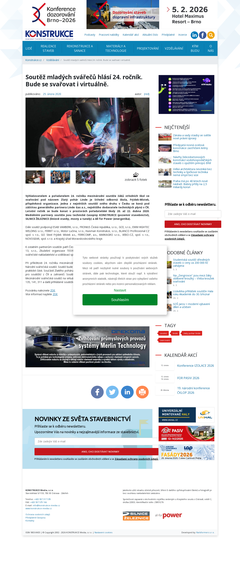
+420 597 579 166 (38, 502)
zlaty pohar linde (191, 333)
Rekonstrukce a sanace (80, 48)
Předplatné (168, 34)
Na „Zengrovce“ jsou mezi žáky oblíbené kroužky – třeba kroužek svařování (193, 278)
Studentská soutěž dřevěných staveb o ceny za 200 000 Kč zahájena (191, 262)
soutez (163, 333)
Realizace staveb (48, 48)
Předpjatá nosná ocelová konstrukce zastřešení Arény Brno (190, 148)
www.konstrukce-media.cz (39, 508)
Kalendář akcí (131, 34)
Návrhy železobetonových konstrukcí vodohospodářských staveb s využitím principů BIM (192, 160)
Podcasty (90, 34)
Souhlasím (120, 300)
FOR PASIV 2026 (188, 378)
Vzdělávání (174, 48)
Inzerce (182, 34)
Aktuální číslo (150, 34)
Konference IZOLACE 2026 (195, 366)
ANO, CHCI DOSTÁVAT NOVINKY (100, 451)
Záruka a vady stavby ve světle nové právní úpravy (192, 136)
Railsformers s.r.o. (205, 532)
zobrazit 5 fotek (136, 177)
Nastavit (120, 290)
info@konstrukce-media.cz (46, 505)
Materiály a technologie (115, 48)
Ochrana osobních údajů (38, 514)
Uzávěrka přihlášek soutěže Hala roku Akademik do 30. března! (193, 292)
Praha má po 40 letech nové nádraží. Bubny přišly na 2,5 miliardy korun (190, 184)
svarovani (164, 340)
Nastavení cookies (103, 532)
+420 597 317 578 (42, 499)
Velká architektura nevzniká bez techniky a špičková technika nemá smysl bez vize (192, 172)
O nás (211, 48)
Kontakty (30, 520)
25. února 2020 (52, 94)
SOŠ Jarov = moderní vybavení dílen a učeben (191, 305)
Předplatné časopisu (36, 517)
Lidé (29, 48)
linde (175, 333)
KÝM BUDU (195, 48)
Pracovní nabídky (109, 34)
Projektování (148, 48)
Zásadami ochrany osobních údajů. (137, 459)
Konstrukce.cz (34, 60)
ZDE (52, 290)
